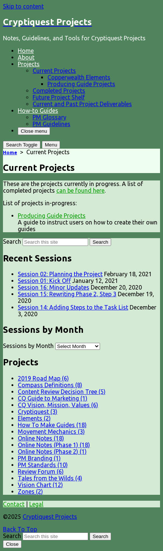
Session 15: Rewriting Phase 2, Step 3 (67, 294)
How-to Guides (38, 110)
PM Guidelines (51, 124)
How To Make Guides (52, 425)
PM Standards (43, 465)
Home (26, 50)
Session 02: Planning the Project (60, 274)
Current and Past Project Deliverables (82, 104)
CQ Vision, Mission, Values (58, 405)
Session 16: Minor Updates (53, 287)
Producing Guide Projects (81, 84)
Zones (30, 491)
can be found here (80, 190)
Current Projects (54, 70)
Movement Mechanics (51, 431)
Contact (13, 504)
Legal (36, 504)
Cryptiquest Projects (50, 516)
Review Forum (41, 471)
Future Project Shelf (59, 97)
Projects (29, 64)
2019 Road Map (43, 378)
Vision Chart (40, 484)
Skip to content (23, 6)
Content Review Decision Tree (62, 391)
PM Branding (39, 458)
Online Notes (41, 438)
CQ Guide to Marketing (52, 398)
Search (12, 241)
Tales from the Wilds (50, 478)
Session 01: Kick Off (44, 280)
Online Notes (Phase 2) (52, 451)
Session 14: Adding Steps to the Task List (73, 307)
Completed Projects (59, 90)
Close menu (34, 131)
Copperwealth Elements (78, 77)
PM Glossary (49, 117)
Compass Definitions (50, 385)
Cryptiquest (37, 411)
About (26, 57)
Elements (34, 418)
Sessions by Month (28, 345)
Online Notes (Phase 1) (54, 445)
